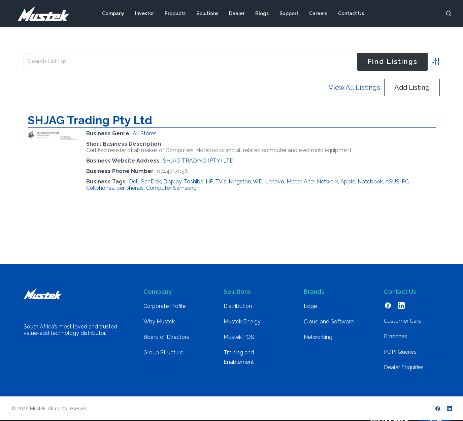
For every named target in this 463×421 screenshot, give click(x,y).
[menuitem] (113, 14)
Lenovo (274, 181)
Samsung (185, 188)
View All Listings (354, 87)
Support (288, 14)
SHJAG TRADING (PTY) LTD (198, 160)
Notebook (370, 181)
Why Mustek (159, 321)
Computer (158, 188)
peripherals (130, 188)
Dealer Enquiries (404, 367)
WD (258, 181)
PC (405, 181)
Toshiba (193, 181)
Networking (318, 337)
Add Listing (412, 87)
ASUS (392, 181)
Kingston (240, 181)
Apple (347, 181)
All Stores (145, 133)
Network (327, 181)
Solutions (207, 14)
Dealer (236, 14)
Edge (310, 306)
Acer (309, 181)
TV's (220, 181)
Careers (318, 14)
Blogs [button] (261, 14)
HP (209, 181)
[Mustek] (40, 14)
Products (174, 14)
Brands (314, 291)
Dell (134, 181)
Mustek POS (239, 337)
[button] (449, 14)
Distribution (238, 306)
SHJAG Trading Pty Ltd (90, 120)
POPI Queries (400, 352)
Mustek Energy (242, 321)
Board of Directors (166, 337)
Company (113, 14)
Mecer (294, 181)
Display (172, 181)
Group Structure (163, 352)
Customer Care (402, 321)
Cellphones (100, 188)
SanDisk (151, 181)
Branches (395, 336)
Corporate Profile (164, 306)
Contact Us (351, 14)
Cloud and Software (329, 321)
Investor (144, 14)
